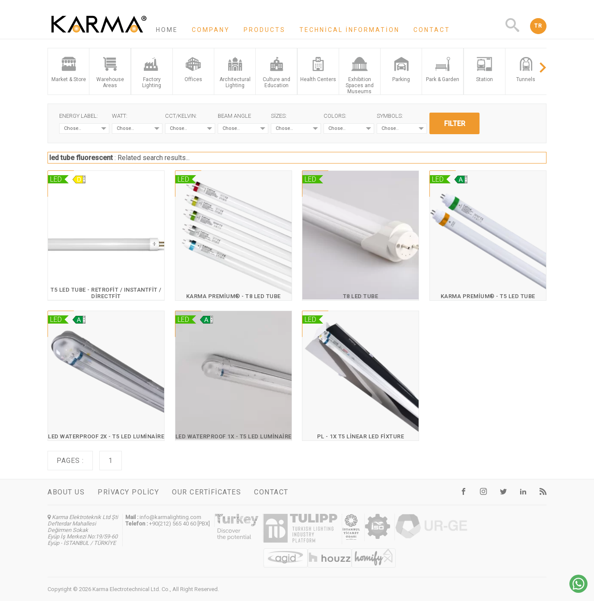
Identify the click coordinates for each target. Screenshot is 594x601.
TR (538, 26)
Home (167, 29)
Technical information (349, 29)
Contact (431, 29)
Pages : (70, 460)
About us (66, 492)
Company (211, 29)
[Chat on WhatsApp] (578, 590)
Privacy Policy (128, 492)
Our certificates (206, 492)
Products (265, 29)
